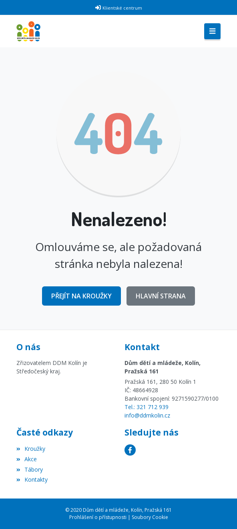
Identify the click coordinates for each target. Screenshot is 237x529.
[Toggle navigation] (212, 31)
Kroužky (30, 448)
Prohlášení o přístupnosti (98, 517)
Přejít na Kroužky (81, 296)
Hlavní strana (161, 296)
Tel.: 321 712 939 (147, 407)
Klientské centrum (122, 8)
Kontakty (32, 479)
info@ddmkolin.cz (147, 415)
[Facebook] (130, 450)
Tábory (29, 469)
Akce (26, 459)
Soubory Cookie (150, 517)
